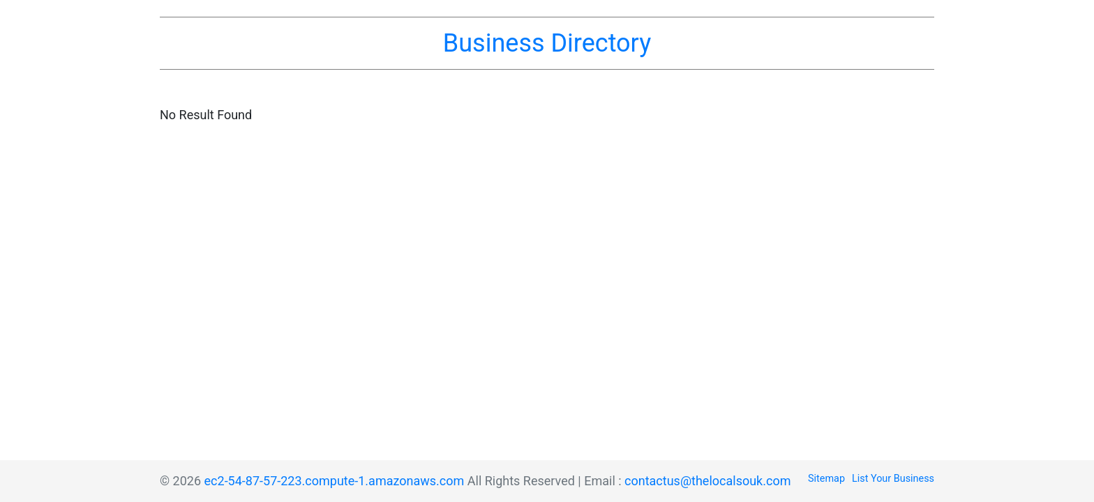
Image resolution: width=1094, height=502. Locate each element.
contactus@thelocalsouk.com (707, 480)
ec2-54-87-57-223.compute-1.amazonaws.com (334, 480)
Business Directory (547, 43)
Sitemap (826, 479)
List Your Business (893, 479)
